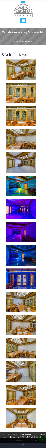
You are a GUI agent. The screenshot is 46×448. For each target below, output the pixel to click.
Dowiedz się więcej (36, 437)
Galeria (27, 41)
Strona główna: (18, 41)
